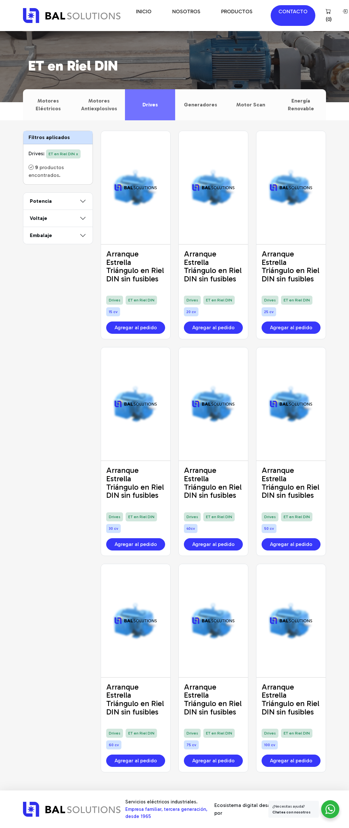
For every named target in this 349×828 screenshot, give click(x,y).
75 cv (191, 745)
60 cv (114, 745)
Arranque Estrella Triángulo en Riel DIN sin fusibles (135, 266)
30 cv (113, 528)
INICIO (144, 11)
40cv (190, 528)
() (329, 15)
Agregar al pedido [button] (136, 327)
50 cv (269, 528)
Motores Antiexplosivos (99, 105)
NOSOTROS (186, 11)
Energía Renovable (301, 105)
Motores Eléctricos (48, 105)
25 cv (269, 312)
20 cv (191, 312)
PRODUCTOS (237, 11)
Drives (150, 105)
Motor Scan (250, 105)
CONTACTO (293, 11)
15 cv (113, 312)
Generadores (200, 105)
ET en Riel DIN (141, 300)
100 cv (269, 745)
